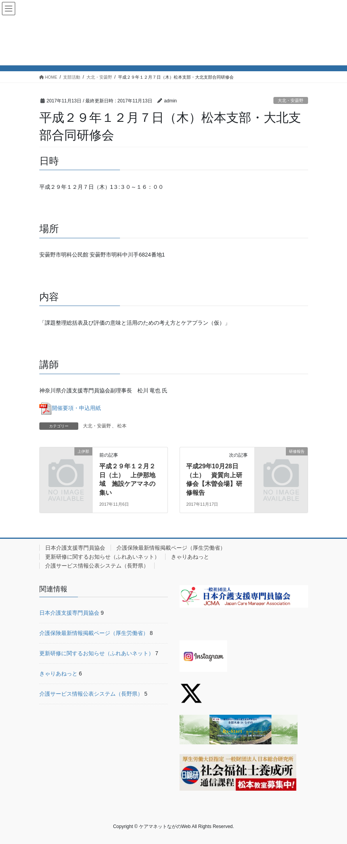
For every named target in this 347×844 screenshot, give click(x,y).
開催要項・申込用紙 (70, 408)
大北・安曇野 (290, 100)
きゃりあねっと (190, 557)
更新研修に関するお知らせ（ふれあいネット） (102, 557)
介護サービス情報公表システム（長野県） (97, 566)
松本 (122, 426)
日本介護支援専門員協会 (75, 548)
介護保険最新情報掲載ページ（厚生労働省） (170, 548)
